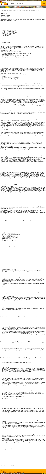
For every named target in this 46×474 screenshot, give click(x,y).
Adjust (3, 459)
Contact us (10, 472)
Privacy (18, 472)
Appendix (5, 137)
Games (12, 3)
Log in (43, 3)
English (43, 0)
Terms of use (14, 472)
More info (23, 473)
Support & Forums (20, 3)
